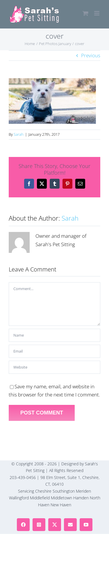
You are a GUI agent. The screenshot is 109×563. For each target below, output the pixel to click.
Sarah (19, 134)
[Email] (54, 351)
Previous (90, 55)
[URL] (54, 367)
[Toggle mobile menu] (97, 13)
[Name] (54, 335)
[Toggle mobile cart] (85, 13)
